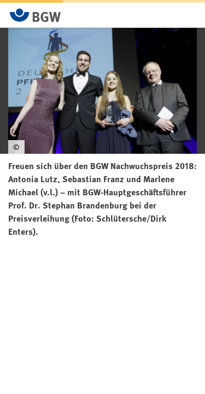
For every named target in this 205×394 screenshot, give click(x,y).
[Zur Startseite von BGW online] (35, 15)
